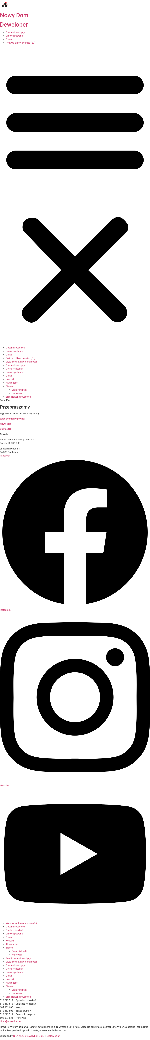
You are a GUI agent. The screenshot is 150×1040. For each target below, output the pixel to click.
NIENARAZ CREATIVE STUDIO (28, 1036)
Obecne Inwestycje (15, 926)
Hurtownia (17, 954)
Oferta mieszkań (14, 930)
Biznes (9, 947)
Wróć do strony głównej (12, 418)
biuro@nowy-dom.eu (10, 1021)
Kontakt (10, 940)
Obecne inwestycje (15, 32)
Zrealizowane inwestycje (18, 958)
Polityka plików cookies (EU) (20, 42)
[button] (75, 195)
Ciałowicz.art (53, 1036)
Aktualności (12, 944)
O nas (9, 39)
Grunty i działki (19, 951)
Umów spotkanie (14, 35)
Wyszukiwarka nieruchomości (21, 923)
